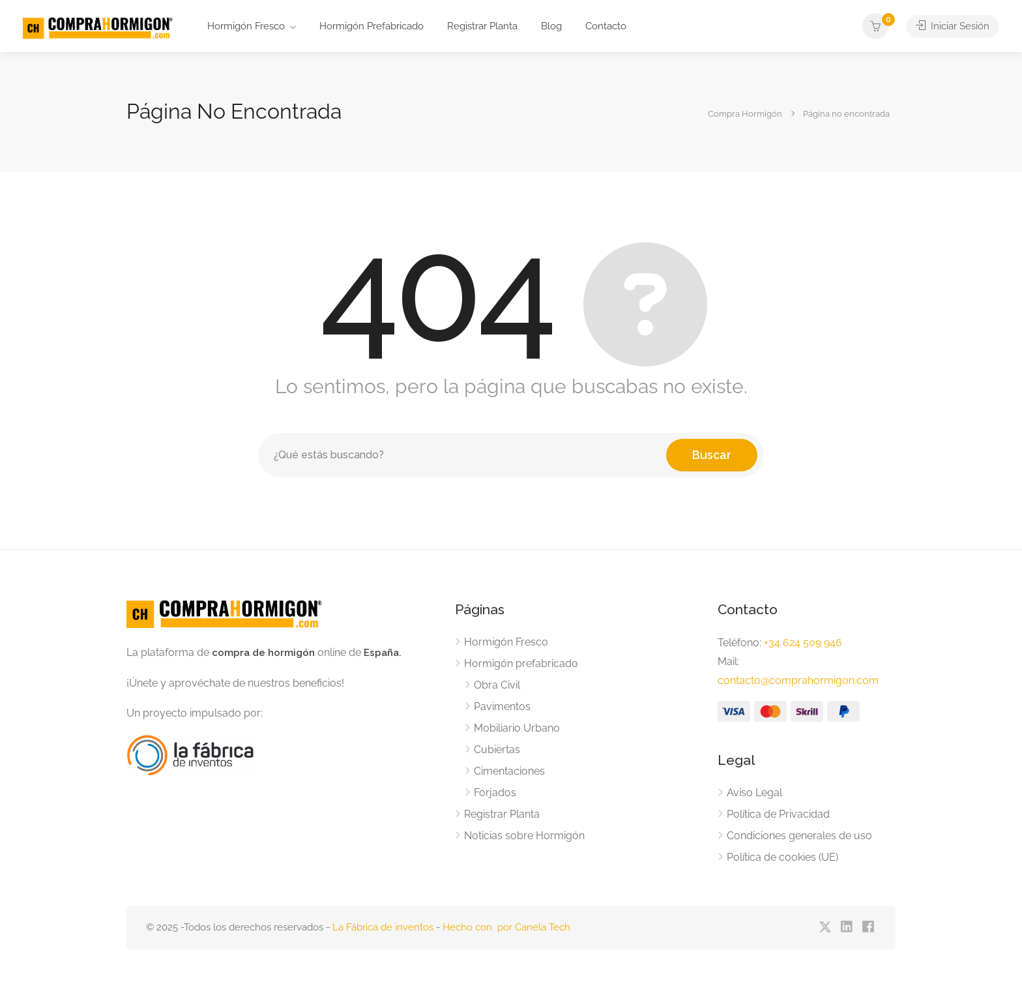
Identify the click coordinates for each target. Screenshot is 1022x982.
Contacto (605, 26)
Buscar (711, 455)
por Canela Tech (533, 927)
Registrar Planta (482, 26)
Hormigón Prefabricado (371, 26)
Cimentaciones (509, 771)
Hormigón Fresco (246, 26)
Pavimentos (502, 706)
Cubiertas (497, 749)
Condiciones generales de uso (799, 835)
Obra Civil (497, 685)
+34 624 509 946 (803, 642)
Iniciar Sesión (952, 26)
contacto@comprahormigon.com (798, 680)
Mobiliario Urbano (517, 728)
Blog (551, 26)
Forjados (495, 792)
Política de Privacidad (778, 814)
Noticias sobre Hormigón (524, 835)
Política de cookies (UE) (782, 857)
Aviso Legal (754, 792)
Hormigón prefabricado (521, 663)
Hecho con (470, 927)
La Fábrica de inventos (382, 927)
